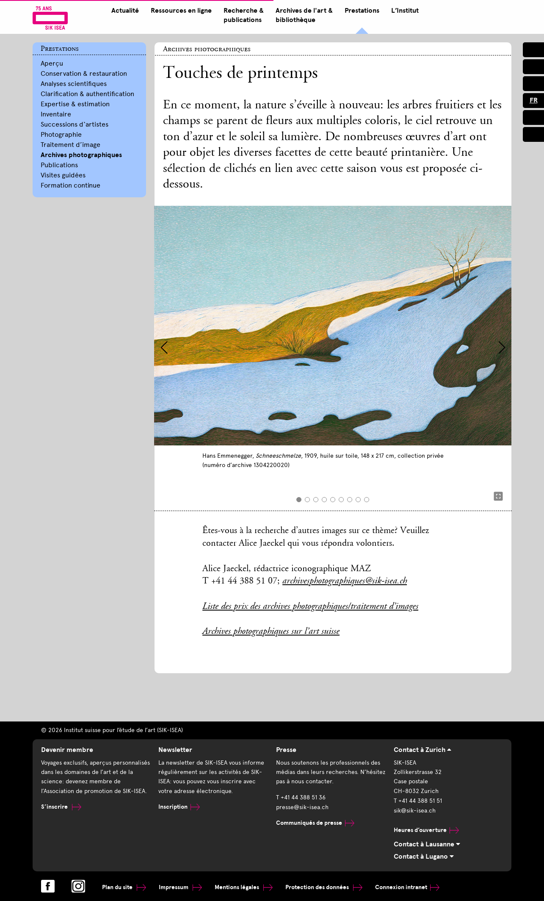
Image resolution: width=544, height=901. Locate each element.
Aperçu (52, 63)
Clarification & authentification (87, 94)
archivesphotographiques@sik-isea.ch (344, 581)
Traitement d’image (70, 145)
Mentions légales (244, 886)
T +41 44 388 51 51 (418, 800)
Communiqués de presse (315, 822)
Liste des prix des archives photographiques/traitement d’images (310, 606)
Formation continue (70, 185)
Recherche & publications (242, 15)
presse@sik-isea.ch (302, 806)
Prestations (360, 10)
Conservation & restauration (84, 73)
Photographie (61, 134)
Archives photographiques (81, 155)
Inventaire (56, 114)
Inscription (179, 806)
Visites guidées (63, 175)
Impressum (180, 886)
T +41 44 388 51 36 (301, 797)
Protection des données (323, 886)
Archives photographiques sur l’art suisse (271, 631)
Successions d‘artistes (74, 124)
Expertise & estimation (75, 104)
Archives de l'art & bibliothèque (302, 15)
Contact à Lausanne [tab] (427, 844)
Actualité (123, 10)
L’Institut (403, 10)
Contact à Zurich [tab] (422, 750)
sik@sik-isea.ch (415, 810)
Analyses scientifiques (74, 84)
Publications (59, 165)
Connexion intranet (407, 886)
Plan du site (124, 886)
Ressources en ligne (179, 10)
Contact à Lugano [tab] (424, 856)
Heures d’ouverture (426, 828)
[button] (164, 347)
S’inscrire (61, 806)
